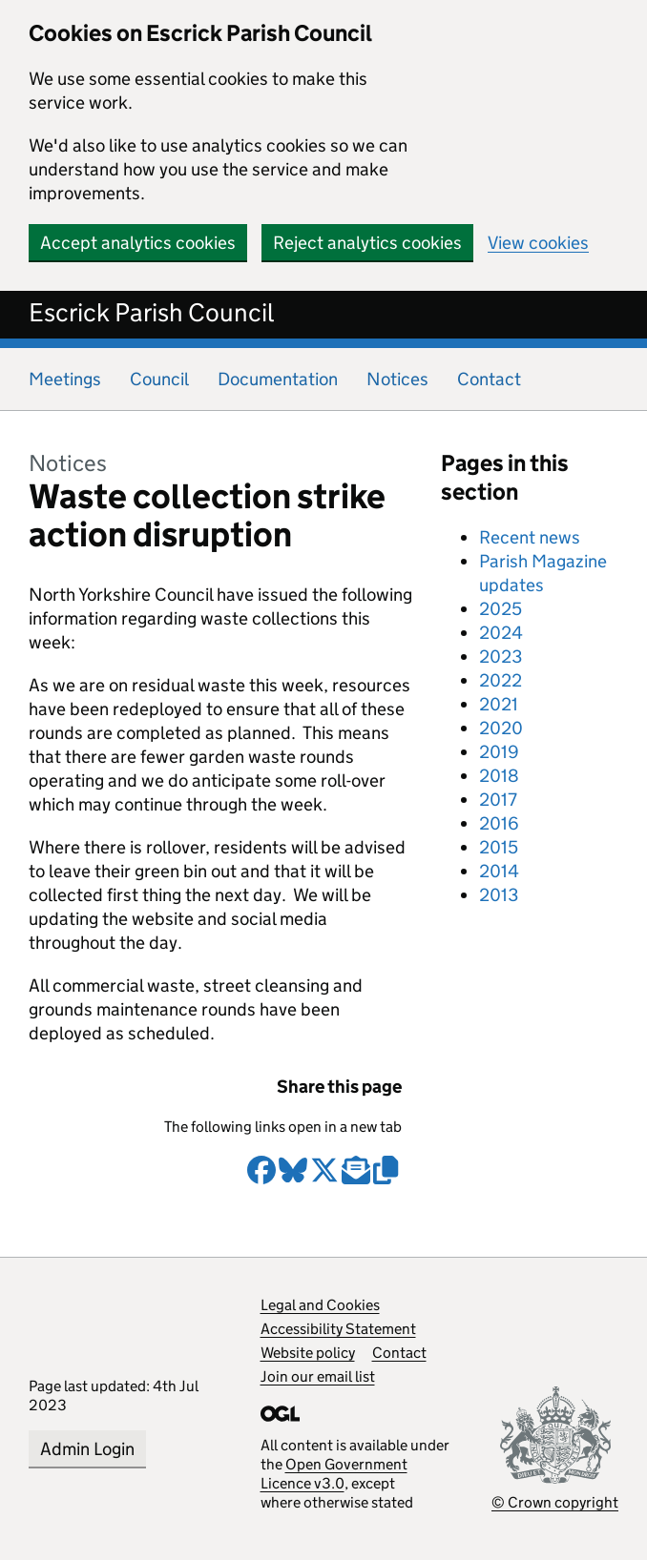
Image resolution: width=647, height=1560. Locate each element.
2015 (498, 847)
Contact (489, 379)
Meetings (65, 379)
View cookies (538, 243)
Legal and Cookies (320, 1305)
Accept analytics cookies (138, 243)
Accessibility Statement (338, 1329)
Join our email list (318, 1376)
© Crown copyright (554, 1502)
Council (159, 379)
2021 (498, 704)
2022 (500, 680)
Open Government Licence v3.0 (334, 1473)
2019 (499, 752)
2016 (499, 823)
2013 (498, 895)
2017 (498, 800)
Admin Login (87, 1449)
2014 (499, 871)
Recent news (529, 537)
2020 (501, 728)
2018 (499, 776)
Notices (397, 379)
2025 (500, 609)
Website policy (308, 1353)
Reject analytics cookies (367, 243)
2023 (500, 656)
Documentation (278, 379)
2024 (501, 633)
